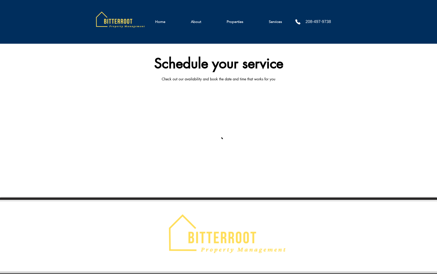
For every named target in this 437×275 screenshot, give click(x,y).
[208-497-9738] (322, 21)
